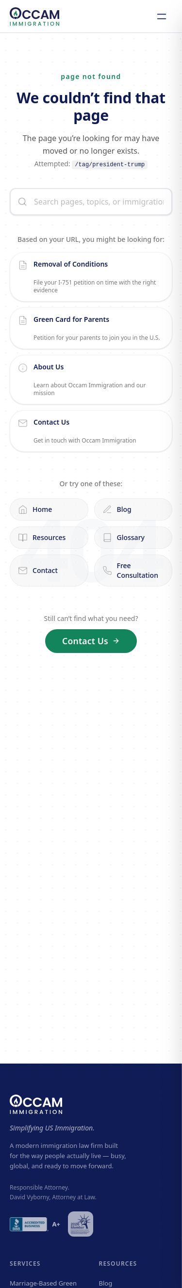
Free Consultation (130, 570)
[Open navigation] (161, 16)
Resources (42, 537)
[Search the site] (91, 201)
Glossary (123, 537)
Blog (117, 509)
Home (35, 509)
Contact (38, 570)
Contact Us (91, 641)
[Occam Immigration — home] (34, 16)
